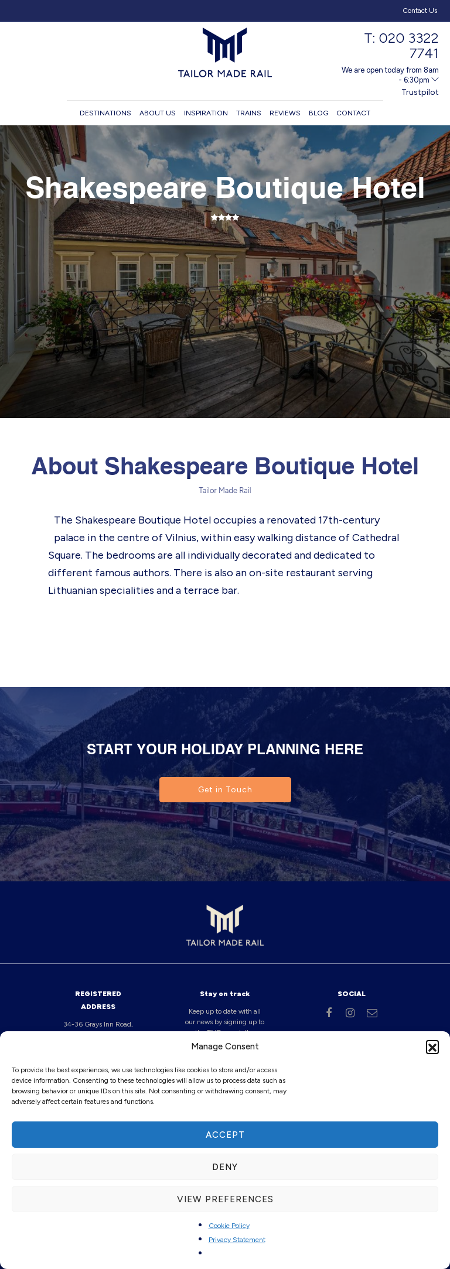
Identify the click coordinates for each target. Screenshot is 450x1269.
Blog (318, 113)
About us (157, 113)
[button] (432, 1046)
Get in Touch (225, 790)
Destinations (105, 113)
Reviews (285, 113)
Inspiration (206, 113)
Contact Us (420, 10)
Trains (248, 113)
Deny (225, 1167)
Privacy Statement (237, 1240)
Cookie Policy (229, 1226)
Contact (353, 113)
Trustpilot (420, 92)
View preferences (225, 1199)
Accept (225, 1135)
